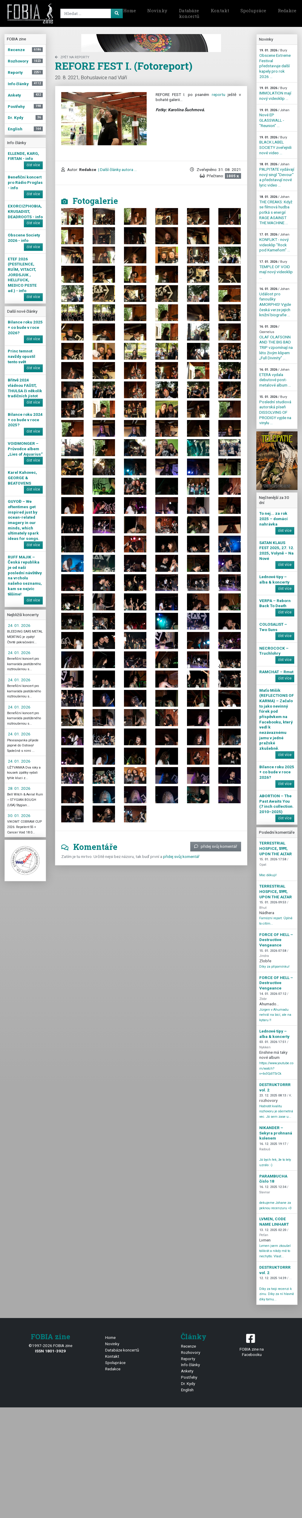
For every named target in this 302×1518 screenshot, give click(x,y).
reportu (218, 94)
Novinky (157, 10)
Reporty (188, 1358)
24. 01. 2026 (19, 625)
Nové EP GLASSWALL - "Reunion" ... (274, 118)
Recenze (188, 1346)
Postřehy (189, 1377)
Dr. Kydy (188, 1383)
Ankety (187, 1371)
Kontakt (220, 10)
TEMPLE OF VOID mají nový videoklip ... (276, 270)
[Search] (90, 13)
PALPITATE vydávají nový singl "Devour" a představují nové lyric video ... (276, 174)
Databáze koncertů (189, 13)
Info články (190, 1364)
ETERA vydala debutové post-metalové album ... (275, 377)
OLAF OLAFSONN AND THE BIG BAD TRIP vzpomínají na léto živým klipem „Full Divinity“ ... (276, 342)
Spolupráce (253, 10)
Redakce (112, 1368)
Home (129, 10)
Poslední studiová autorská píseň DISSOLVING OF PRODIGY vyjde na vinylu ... (275, 410)
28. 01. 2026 (19, 788)
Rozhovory (190, 1352)
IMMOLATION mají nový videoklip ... (275, 93)
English (187, 1389)
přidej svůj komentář (215, 846)
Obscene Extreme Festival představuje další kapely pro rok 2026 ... (275, 63)
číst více (33, 165)
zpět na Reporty (72, 57)
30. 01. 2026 (19, 815)
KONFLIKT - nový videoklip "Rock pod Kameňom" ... (274, 242)
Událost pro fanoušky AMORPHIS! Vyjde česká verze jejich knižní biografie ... (275, 302)
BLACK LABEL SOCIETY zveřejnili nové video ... (275, 145)
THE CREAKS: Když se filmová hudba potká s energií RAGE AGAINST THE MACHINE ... (275, 210)
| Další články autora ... (117, 169)
